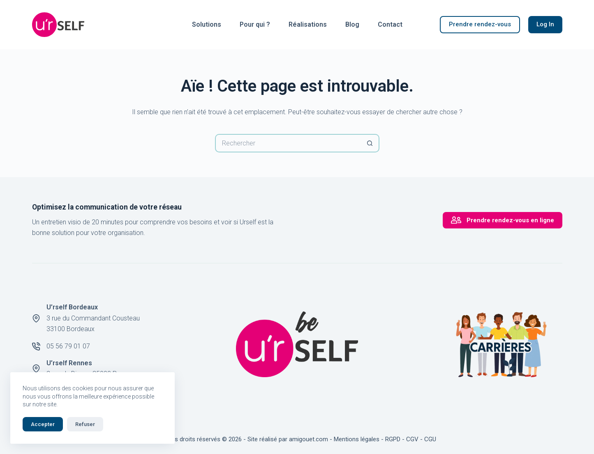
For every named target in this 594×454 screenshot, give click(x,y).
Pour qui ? (255, 24)
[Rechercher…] (288, 143)
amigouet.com (308, 439)
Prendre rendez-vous (480, 24)
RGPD (392, 439)
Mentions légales (356, 439)
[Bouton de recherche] (370, 143)
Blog (352, 24)
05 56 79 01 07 (68, 346)
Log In (545, 24)
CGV (412, 439)
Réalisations (308, 24)
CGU (430, 439)
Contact (390, 24)
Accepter (43, 424)
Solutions (206, 24)
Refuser (85, 424)
